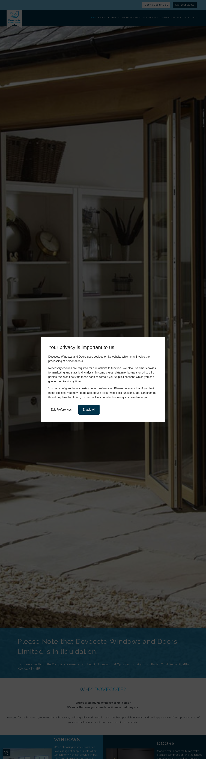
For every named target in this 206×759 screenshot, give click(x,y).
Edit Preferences (61, 409)
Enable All (89, 409)
